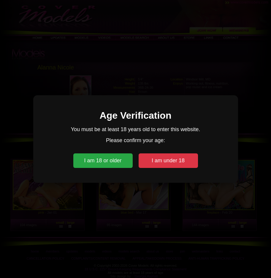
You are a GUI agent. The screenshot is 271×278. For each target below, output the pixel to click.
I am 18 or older (102, 160)
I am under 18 (168, 160)
